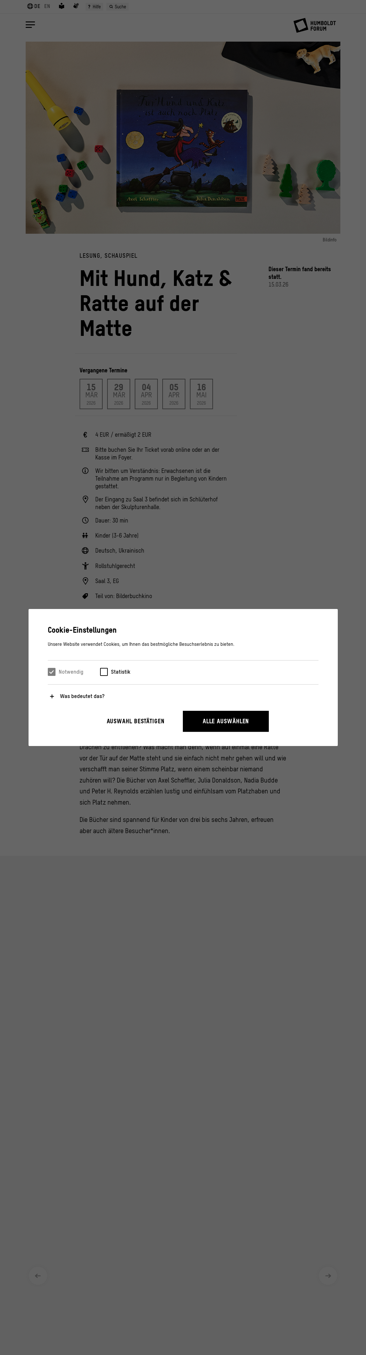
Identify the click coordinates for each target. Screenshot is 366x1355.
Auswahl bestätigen (136, 721)
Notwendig (71, 672)
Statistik (120, 672)
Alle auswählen (226, 721)
